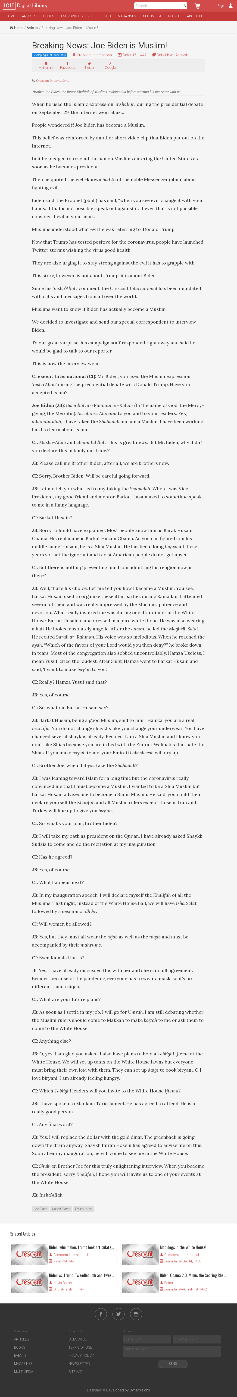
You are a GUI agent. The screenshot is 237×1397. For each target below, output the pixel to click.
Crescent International (94, 55)
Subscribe (78, 1339)
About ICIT (195, 16)
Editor (168, 1283)
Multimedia (152, 16)
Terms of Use (80, 1347)
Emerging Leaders (76, 16)
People (174, 16)
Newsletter (79, 1364)
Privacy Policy (81, 1355)
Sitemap (75, 1372)
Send (173, 1364)
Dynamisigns (140, 1390)
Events (105, 16)
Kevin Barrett (63, 1283)
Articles (29, 16)
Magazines (127, 16)
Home (10, 16)
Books (48, 16)
